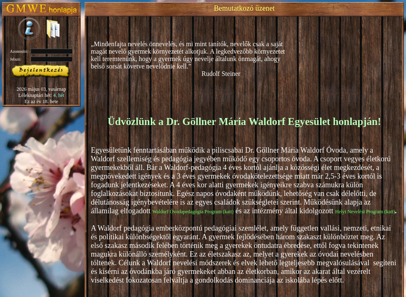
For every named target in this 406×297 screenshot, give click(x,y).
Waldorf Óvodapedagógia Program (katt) (193, 211)
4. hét (58, 95)
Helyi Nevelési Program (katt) (365, 211)
